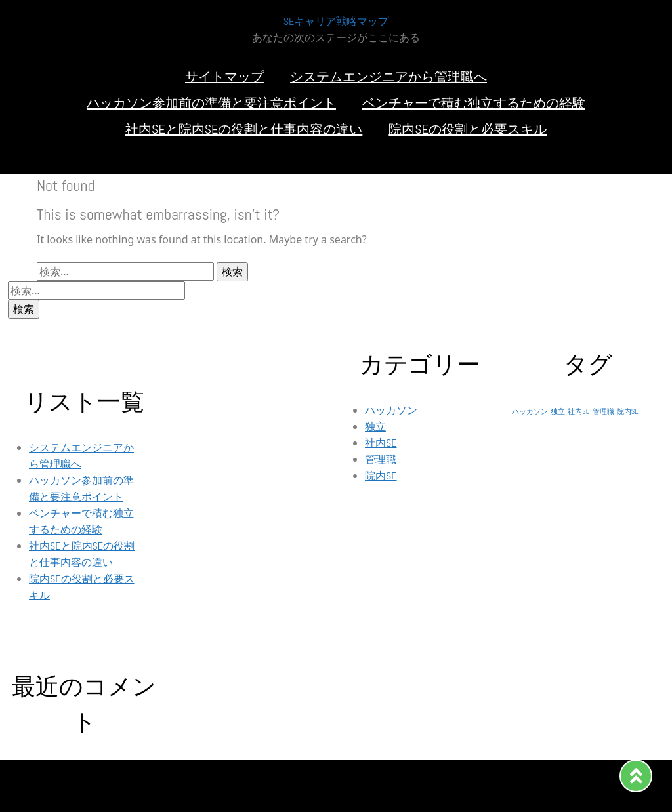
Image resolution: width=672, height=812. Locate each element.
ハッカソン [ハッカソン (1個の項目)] (530, 411)
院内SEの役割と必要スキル (467, 129)
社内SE (381, 443)
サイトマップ (224, 76)
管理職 (380, 459)
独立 (375, 427)
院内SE (381, 476)
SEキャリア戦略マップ (336, 21)
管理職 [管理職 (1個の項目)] (603, 411)
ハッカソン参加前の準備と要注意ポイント (211, 103)
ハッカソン (391, 410)
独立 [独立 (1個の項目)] (558, 411)
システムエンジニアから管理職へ (388, 76)
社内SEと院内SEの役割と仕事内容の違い (243, 129)
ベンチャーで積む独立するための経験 (473, 103)
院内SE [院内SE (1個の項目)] (628, 411)
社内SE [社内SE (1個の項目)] (578, 411)
